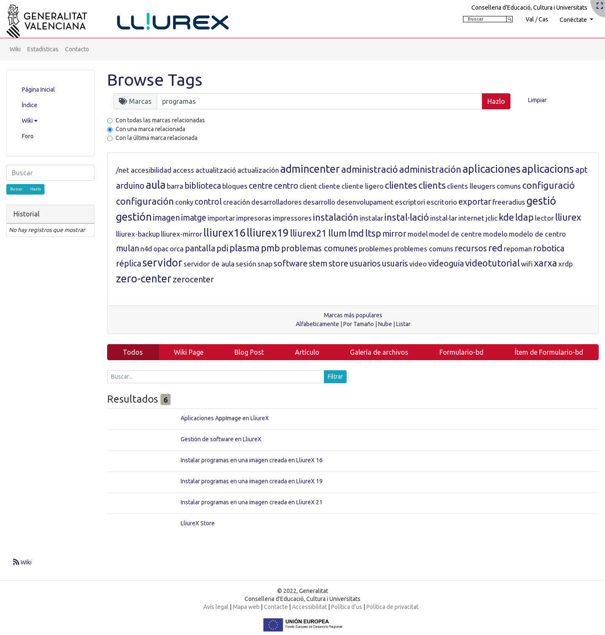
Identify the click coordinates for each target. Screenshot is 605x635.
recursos (471, 248)
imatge (193, 217)
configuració (548, 185)
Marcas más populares (353, 315)
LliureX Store (198, 523)
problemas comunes (319, 248)
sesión (246, 264)
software (291, 263)
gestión (134, 217)
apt (581, 169)
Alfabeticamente (317, 324)
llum (337, 233)
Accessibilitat (309, 606)
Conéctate (574, 19)
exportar (474, 201)
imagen (166, 217)
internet (471, 218)
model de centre (455, 234)
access (183, 170)
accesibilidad (151, 170)
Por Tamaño (358, 324)
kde (506, 217)
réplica (128, 263)
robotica (548, 248)
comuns (509, 186)
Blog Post (249, 352)
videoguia (446, 263)
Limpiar (537, 100)
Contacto (77, 49)
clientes (401, 185)
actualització (215, 170)
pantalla (200, 248)
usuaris (395, 263)
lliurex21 (308, 233)
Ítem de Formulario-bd (549, 352)
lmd (356, 233)
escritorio (441, 202)
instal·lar (443, 218)
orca (177, 249)
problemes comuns (423, 249)
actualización (258, 170)
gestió (541, 201)
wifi (527, 264)
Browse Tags (155, 79)
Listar (403, 324)
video (418, 264)
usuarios (365, 263)
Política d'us (346, 606)
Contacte (276, 606)
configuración (145, 201)
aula (156, 185)
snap (265, 264)
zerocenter (193, 279)
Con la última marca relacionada (156, 137)
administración (430, 169)
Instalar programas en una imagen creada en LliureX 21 (252, 502)
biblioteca (202, 185)
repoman (518, 249)
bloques (234, 186)
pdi (222, 248)
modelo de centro (537, 234)
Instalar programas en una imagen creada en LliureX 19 (252, 481)
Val (530, 19)
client (308, 186)
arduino (130, 185)
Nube (385, 324)
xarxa (545, 263)
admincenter (310, 169)
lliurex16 (224, 233)
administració (369, 169)
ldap (524, 217)
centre (261, 185)
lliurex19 (268, 233)
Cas (543, 19)
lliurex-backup (138, 234)
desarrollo (319, 202)
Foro (28, 136)
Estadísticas (42, 49)
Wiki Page (188, 352)
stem (318, 263)
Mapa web (246, 606)
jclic (491, 218)
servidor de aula (209, 264)
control (208, 201)
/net (122, 170)
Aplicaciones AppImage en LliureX (225, 418)
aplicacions (548, 169)
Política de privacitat (392, 606)
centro (286, 185)
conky (184, 202)
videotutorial (492, 263)
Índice (29, 105)
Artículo (307, 352)
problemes (375, 249)
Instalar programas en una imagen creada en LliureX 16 (252, 460)
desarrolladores (276, 202)
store (338, 263)
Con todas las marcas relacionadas (160, 120)
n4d (146, 249)
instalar (371, 218)
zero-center (143, 279)
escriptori (410, 202)
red (495, 247)
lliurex (568, 217)
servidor (162, 263)
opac (160, 249)
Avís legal (216, 606)
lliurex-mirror (181, 234)
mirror (394, 233)
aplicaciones (492, 169)
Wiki (15, 49)
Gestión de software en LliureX (221, 439)
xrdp (565, 264)
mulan (127, 248)
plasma (244, 247)
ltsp (373, 233)
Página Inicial (38, 89)
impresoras (253, 218)
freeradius (508, 202)
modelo (495, 234)
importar (221, 218)
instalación (335, 217)
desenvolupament (365, 202)
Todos (133, 352)
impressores (292, 218)
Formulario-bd (461, 352)
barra (175, 186)
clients (432, 185)
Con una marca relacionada (150, 129)
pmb (270, 247)
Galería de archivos (379, 352)
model (418, 234)
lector (544, 218)
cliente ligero (363, 186)
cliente (329, 186)
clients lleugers (471, 186)
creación (236, 202)
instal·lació (406, 217)
